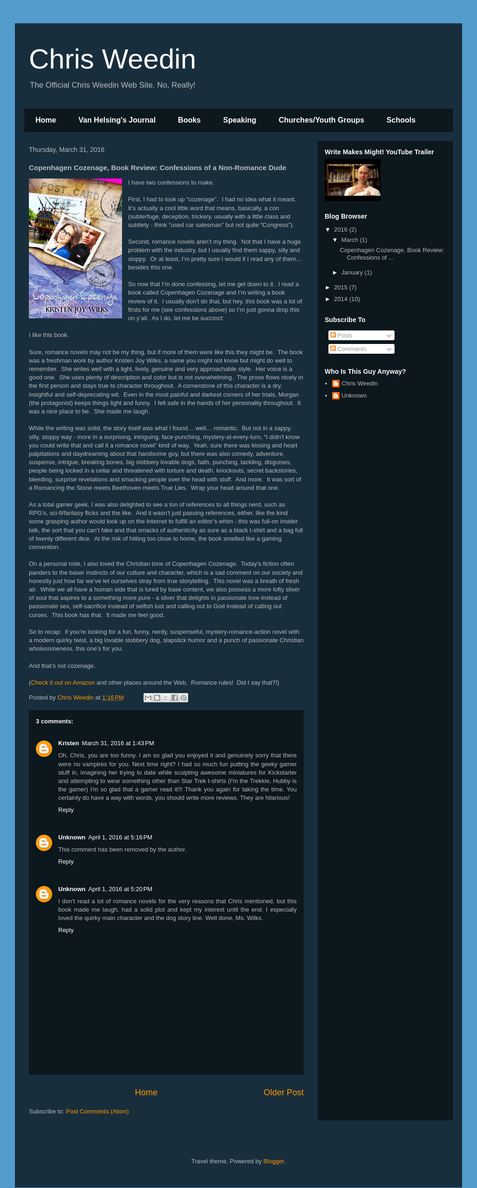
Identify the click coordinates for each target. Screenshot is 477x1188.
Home (45, 120)
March (350, 239)
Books (189, 120)
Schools (401, 120)
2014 (341, 298)
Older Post (284, 1092)
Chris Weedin (112, 59)
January (353, 272)
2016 (341, 229)
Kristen (68, 743)
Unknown (72, 837)
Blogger (274, 1161)
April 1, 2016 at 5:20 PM (121, 889)
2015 (341, 287)
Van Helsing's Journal (117, 120)
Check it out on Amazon (63, 682)
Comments (348, 348)
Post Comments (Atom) (97, 1111)
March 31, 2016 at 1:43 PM (118, 743)
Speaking (239, 120)
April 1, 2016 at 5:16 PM (121, 837)
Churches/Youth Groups (321, 120)
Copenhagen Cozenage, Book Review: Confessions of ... (392, 254)
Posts (341, 335)
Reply (66, 809)
